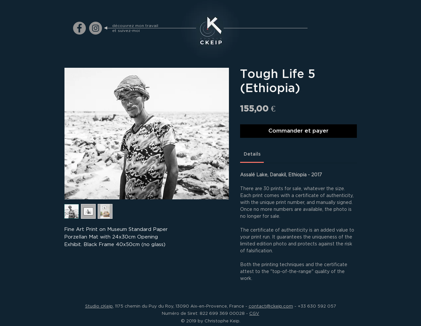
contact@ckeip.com (271, 306)
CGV (254, 313)
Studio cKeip (99, 306)
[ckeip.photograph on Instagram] (95, 28)
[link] (252, 154)
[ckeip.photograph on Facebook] (79, 28)
